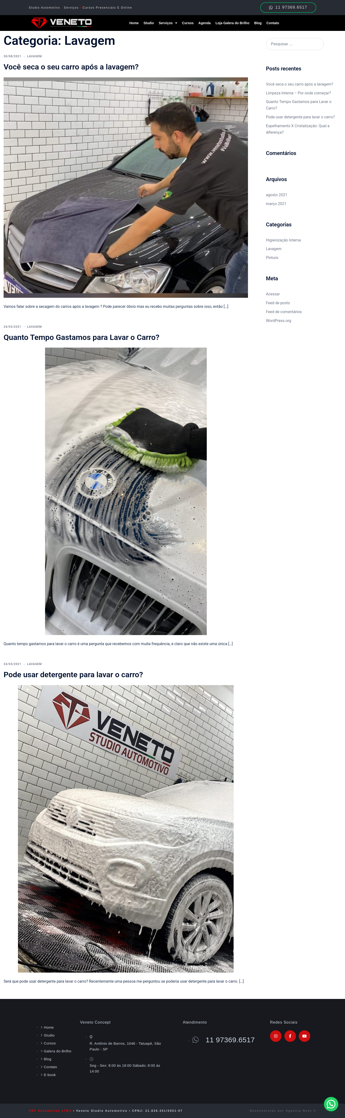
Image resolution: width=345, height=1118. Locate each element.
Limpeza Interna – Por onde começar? (298, 93)
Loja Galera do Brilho (232, 23)
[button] (331, 1104)
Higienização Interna (283, 240)
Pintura (272, 257)
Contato (272, 23)
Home (134, 23)
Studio (149, 23)
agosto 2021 (276, 195)
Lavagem (34, 56)
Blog (258, 23)
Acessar (273, 294)
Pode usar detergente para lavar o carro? (73, 674)
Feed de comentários (284, 312)
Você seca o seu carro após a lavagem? (71, 66)
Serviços (168, 23)
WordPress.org (278, 320)
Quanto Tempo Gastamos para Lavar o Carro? (81, 337)
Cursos (188, 23)
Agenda (204, 23)
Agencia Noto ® (301, 1110)
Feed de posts (278, 303)
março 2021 (276, 203)
